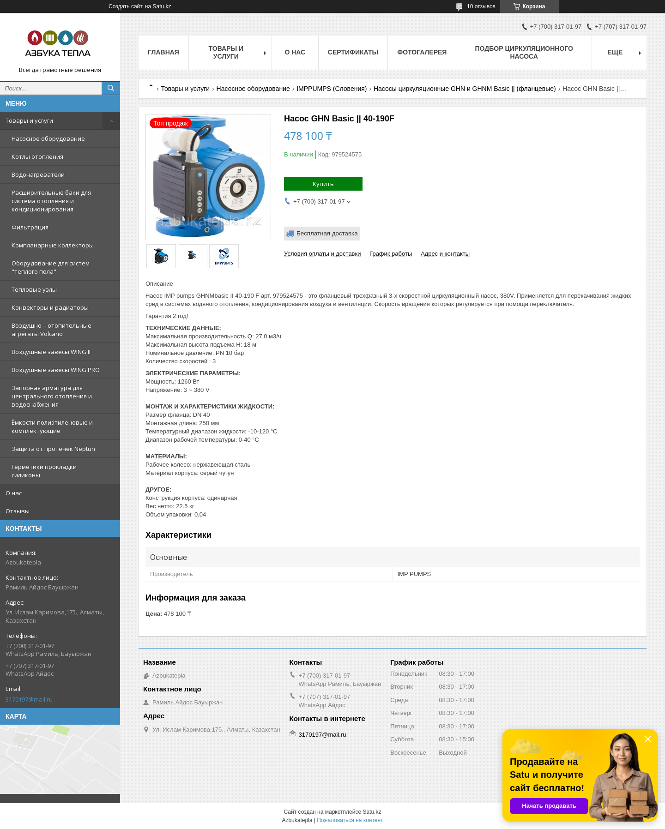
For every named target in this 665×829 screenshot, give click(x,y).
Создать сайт (126, 6)
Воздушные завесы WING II (51, 352)
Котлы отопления (37, 156)
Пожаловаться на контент (350, 820)
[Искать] (111, 88)
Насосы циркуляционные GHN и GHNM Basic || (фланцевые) (465, 88)
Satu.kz (372, 812)
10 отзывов (481, 6)
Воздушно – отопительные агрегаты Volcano (51, 329)
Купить (323, 184)
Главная (163, 52)
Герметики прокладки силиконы (44, 471)
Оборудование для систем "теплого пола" (51, 267)
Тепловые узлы (34, 289)
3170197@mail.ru (29, 699)
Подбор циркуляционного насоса (524, 52)
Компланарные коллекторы (53, 245)
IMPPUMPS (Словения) (331, 88)
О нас (14, 493)
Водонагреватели (38, 174)
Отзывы (18, 511)
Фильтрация (30, 227)
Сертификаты (353, 52)
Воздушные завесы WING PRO (56, 370)
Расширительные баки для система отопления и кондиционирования (51, 200)
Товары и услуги (29, 120)
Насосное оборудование (48, 138)
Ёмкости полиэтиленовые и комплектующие (52, 426)
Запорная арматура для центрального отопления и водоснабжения (52, 396)
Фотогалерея (422, 52)
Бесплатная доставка (327, 233)
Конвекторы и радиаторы (50, 307)
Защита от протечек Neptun (53, 449)
